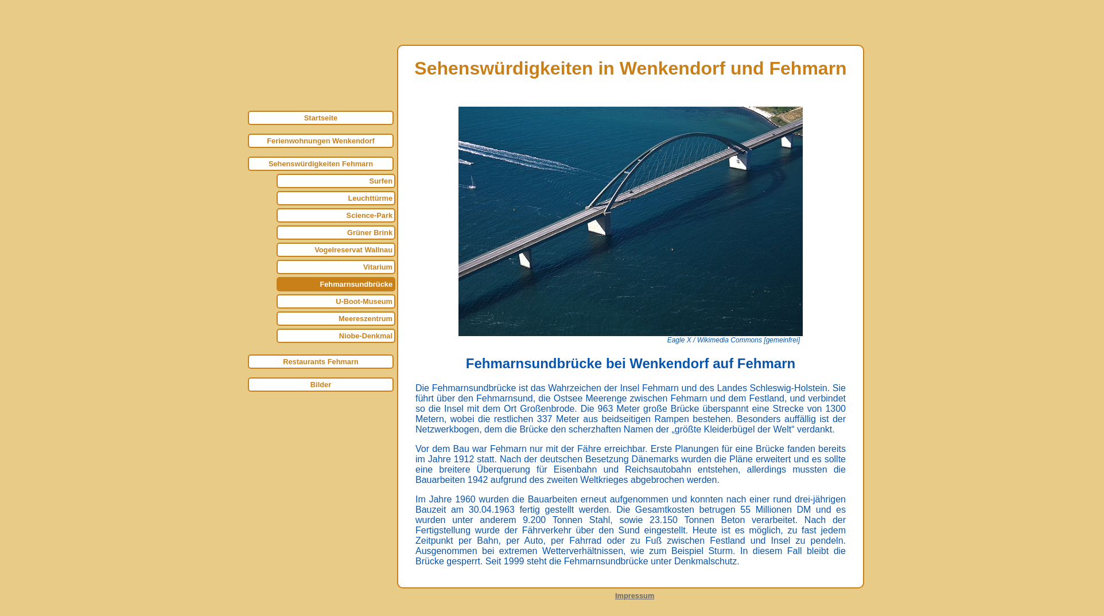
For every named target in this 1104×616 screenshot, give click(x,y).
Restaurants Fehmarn (321, 361)
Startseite (320, 118)
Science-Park (369, 215)
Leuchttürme (370, 198)
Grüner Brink (369, 232)
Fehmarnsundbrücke (356, 284)
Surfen (380, 181)
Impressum (634, 595)
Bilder (320, 384)
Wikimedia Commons (729, 340)
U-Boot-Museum (364, 301)
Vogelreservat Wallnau (353, 249)
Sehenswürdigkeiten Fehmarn (321, 163)
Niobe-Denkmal (365, 336)
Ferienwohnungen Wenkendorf (320, 141)
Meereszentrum (365, 318)
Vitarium (377, 267)
